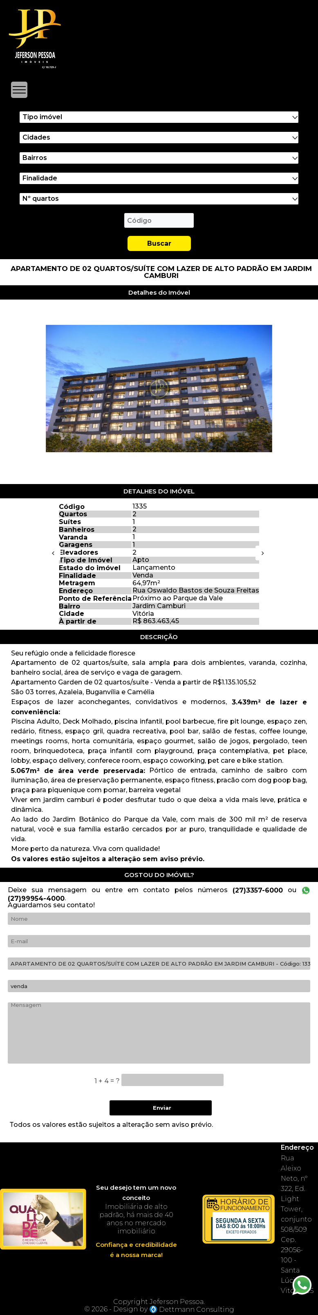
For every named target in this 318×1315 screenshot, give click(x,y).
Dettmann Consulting (196, 1309)
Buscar (159, 243)
